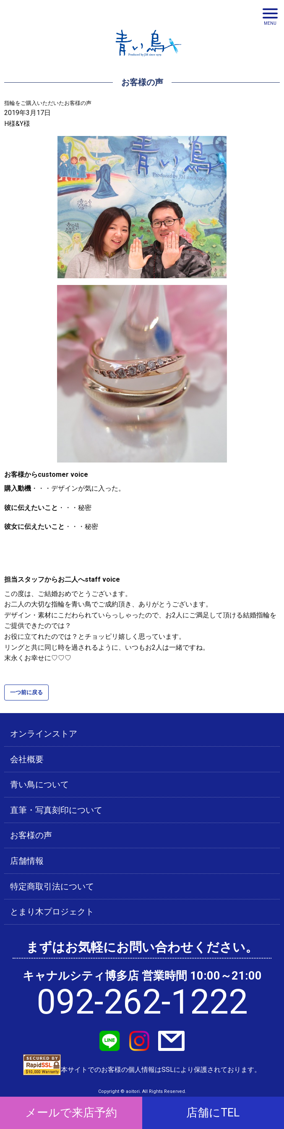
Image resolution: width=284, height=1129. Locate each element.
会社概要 (27, 759)
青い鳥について (39, 784)
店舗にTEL (213, 1112)
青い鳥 (148, 58)
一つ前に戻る (26, 692)
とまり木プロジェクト (52, 912)
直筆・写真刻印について (56, 810)
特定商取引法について (52, 886)
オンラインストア (43, 734)
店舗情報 (27, 861)
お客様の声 (31, 835)
